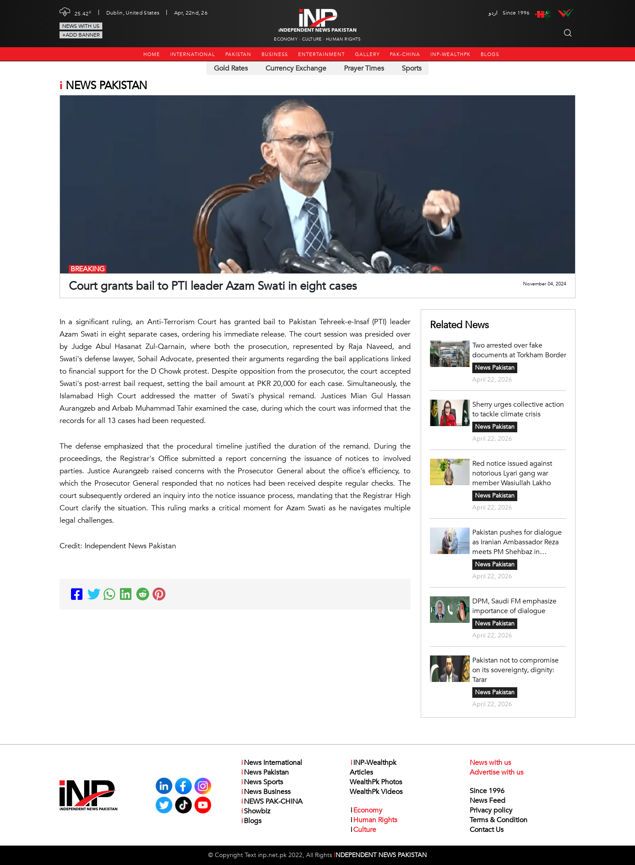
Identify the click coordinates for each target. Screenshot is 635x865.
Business (274, 54)
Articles (361, 772)
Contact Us (487, 830)
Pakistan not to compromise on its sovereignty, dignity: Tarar (515, 670)
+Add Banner (81, 34)
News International (271, 763)
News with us (81, 26)
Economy (285, 39)
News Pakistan (495, 367)
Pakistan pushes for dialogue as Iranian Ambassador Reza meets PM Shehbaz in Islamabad (517, 542)
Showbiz (255, 811)
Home (151, 54)
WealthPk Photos (376, 782)
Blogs (490, 54)
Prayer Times (364, 68)
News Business (265, 792)
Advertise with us (496, 772)
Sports (412, 68)
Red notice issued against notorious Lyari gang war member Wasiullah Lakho (512, 473)
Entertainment (321, 54)
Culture (311, 39)
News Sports (261, 782)
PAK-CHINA (405, 54)
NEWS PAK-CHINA (271, 801)
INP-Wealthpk (450, 54)
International (192, 54)
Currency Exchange (295, 68)
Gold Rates (231, 68)
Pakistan (238, 54)
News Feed (487, 800)
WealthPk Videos (376, 792)
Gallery (367, 54)
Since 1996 (487, 791)
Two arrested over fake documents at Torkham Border (519, 350)
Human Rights (343, 39)
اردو (493, 12)
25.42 (83, 12)
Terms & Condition (498, 820)
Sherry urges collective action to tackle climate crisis (518, 409)
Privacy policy (491, 810)
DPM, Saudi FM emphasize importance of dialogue (514, 606)
